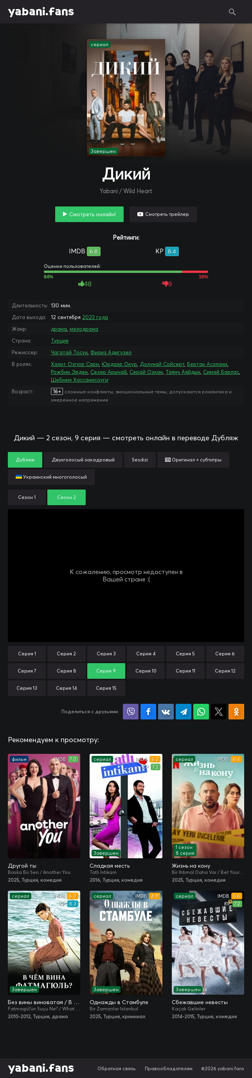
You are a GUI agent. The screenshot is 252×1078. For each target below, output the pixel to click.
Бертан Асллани (207, 364)
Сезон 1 (27, 497)
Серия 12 (225, 671)
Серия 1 (27, 653)
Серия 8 (66, 671)
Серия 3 (106, 653)
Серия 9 (106, 671)
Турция (59, 340)
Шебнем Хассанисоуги (79, 380)
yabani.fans (41, 12)
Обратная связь (116, 1068)
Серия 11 (185, 671)
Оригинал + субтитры (193, 460)
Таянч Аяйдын (183, 372)
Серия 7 (27, 671)
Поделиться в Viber (131, 711)
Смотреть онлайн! (92, 214)
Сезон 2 (66, 497)
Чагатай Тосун (69, 352)
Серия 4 (146, 653)
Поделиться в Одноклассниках (236, 711)
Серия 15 (106, 688)
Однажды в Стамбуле (119, 1002)
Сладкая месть (110, 865)
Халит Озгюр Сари (75, 364)
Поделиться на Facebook (148, 711)
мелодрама (84, 329)
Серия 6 (225, 653)
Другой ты (22, 865)
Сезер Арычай (108, 372)
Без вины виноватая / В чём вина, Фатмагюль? (44, 1002)
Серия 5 (185, 653)
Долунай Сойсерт (162, 364)
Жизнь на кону (191, 865)
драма (59, 329)
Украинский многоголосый (51, 477)
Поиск (232, 11)
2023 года (95, 317)
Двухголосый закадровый (83, 460)
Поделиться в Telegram (183, 711)
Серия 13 (26, 688)
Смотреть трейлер (167, 214)
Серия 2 (66, 653)
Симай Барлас (221, 372)
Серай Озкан (146, 372)
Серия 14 (66, 688)
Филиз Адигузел (110, 352)
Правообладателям (169, 1068)
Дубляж (25, 460)
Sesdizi (140, 460)
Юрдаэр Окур (119, 364)
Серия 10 (146, 671)
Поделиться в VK (166, 711)
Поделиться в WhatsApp (201, 711)
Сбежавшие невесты (200, 1002)
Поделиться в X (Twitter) (219, 711)
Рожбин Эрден (69, 372)
